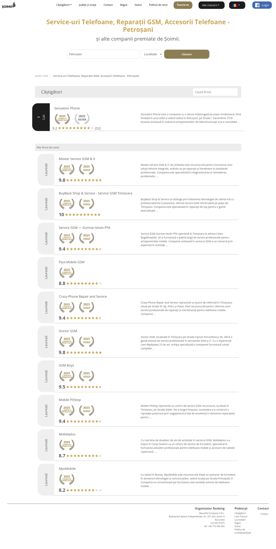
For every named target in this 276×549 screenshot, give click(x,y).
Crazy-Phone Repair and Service (83, 296)
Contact (108, 5)
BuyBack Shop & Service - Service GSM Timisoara (95, 193)
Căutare (187, 54)
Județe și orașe (87, 5)
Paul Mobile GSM (72, 262)
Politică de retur (158, 5)
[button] (237, 5)
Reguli (123, 5)
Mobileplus (67, 434)
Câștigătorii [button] (62, 5)
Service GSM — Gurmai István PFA (84, 227)
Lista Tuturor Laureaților (241, 518)
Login (262, 5)
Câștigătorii (240, 513)
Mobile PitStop (70, 400)
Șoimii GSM (41, 76)
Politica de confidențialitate (243, 531)
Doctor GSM (68, 331)
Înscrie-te (183, 5)
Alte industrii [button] (209, 5)
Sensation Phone (67, 108)
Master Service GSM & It (77, 159)
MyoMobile (67, 468)
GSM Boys (66, 365)
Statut (138, 5)
